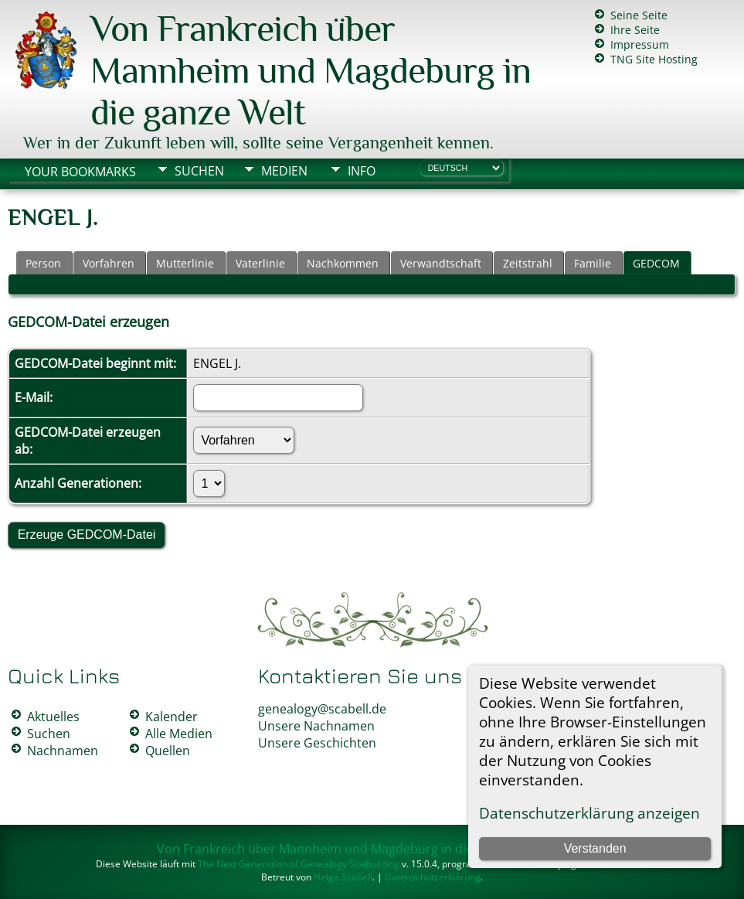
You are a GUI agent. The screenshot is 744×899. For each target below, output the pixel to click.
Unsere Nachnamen (316, 725)
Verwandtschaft (440, 263)
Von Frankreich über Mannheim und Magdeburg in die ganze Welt (310, 70)
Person (43, 263)
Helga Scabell (343, 877)
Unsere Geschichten (317, 742)
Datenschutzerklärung (433, 877)
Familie (592, 263)
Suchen (199, 170)
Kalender (171, 716)
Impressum (639, 44)
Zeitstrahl (527, 263)
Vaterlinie (260, 263)
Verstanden (595, 848)
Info (361, 170)
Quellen (167, 750)
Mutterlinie (185, 263)
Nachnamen (62, 750)
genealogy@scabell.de (322, 708)
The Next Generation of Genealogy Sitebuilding (298, 863)
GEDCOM (656, 263)
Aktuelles (53, 716)
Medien (284, 170)
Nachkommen (343, 263)
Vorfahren (108, 263)
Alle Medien (178, 733)
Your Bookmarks (80, 171)
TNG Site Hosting (654, 59)
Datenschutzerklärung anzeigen (589, 812)
